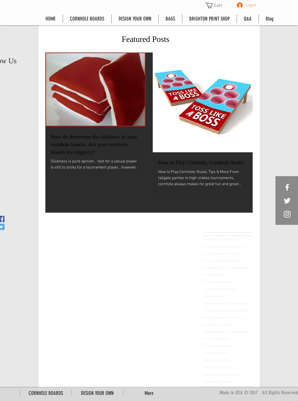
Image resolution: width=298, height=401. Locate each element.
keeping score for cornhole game (225, 332)
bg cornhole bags (214, 254)
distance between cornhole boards (226, 303)
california (235, 254)
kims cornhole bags (216, 339)
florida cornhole (213, 310)
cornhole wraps (213, 275)
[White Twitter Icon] (287, 200)
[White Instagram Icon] (287, 214)
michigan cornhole (215, 353)
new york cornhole (215, 360)
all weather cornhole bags (220, 239)
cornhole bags (212, 268)
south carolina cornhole (219, 367)
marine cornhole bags (218, 346)
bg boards (239, 246)
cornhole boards (236, 268)
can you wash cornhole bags (222, 261)
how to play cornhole (217, 325)
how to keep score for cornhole (224, 318)
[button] (217, 5)
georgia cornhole (238, 310)
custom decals (212, 296)
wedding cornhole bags (218, 382)
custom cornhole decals (219, 289)
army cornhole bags (216, 246)
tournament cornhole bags (221, 375)
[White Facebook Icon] (287, 187)
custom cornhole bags (218, 282)
